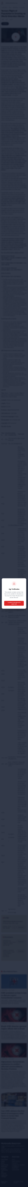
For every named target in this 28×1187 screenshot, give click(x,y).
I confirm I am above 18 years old (14, 603)
